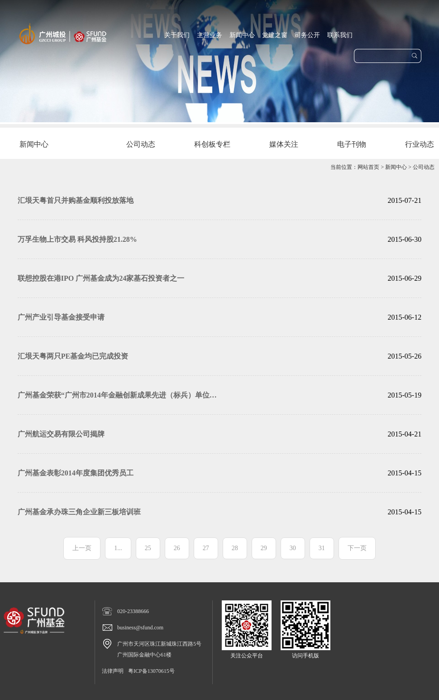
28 (235, 548)
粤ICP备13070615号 (151, 671)
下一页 (357, 548)
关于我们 (177, 35)
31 (322, 548)
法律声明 (113, 671)
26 (177, 548)
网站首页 (368, 167)
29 (264, 548)
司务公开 (307, 35)
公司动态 (423, 167)
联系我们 (340, 35)
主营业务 (209, 35)
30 (293, 548)
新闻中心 (242, 35)
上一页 (81, 548)
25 (148, 548)
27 (206, 548)
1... (118, 548)
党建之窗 (274, 35)
